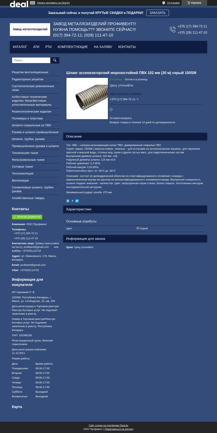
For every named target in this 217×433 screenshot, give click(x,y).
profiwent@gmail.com (33, 264)
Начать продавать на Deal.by (53, 2)
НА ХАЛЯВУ (103, 47)
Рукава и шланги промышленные (35, 132)
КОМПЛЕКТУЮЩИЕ (73, 47)
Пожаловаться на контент (119, 429)
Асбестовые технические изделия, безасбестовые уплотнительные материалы (32, 100)
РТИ (48, 47)
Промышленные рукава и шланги (35, 146)
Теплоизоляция (22, 173)
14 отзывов (173, 2)
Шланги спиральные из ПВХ (31, 125)
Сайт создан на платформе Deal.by (108, 425)
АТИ (36, 47)
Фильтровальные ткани (28, 159)
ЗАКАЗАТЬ (158, 13)
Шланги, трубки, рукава (28, 139)
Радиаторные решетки (27, 79)
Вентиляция (20, 180)
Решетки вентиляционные (30, 72)
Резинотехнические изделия (31, 111)
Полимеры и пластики (27, 118)
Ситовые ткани (22, 166)
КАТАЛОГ (20, 47)
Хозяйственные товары (28, 198)
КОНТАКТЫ (126, 47)
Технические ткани (25, 152)
